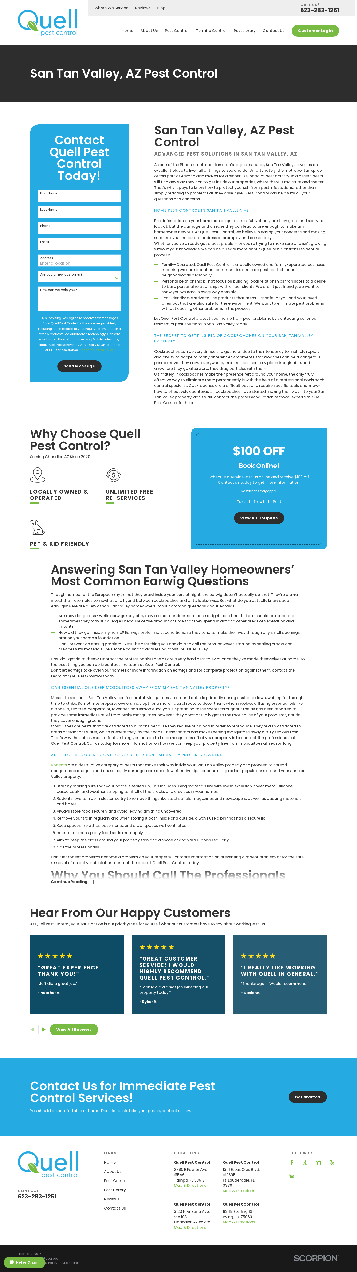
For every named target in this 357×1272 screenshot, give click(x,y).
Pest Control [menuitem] (176, 30)
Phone (45, 226)
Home (110, 1162)
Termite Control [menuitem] (211, 30)
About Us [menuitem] (149, 30)
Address (46, 258)
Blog (161, 8)
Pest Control (116, 1180)
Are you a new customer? (61, 274)
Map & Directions (190, 1185)
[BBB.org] (305, 1162)
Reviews (142, 8)
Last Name (49, 210)
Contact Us (115, 1208)
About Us (112, 1171)
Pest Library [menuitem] (244, 30)
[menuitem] (46, 1263)
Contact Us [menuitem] (273, 30)
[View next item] (44, 1029)
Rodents (59, 772)
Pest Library (115, 1190)
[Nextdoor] (318, 1162)
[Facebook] (292, 1162)
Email (44, 242)
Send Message (79, 366)
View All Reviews (74, 1029)
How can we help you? (58, 290)
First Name (49, 193)
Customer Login (315, 30)
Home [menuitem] (127, 30)
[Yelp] (332, 1162)
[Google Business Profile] (292, 1176)
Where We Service (111, 8)
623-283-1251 (319, 10)
